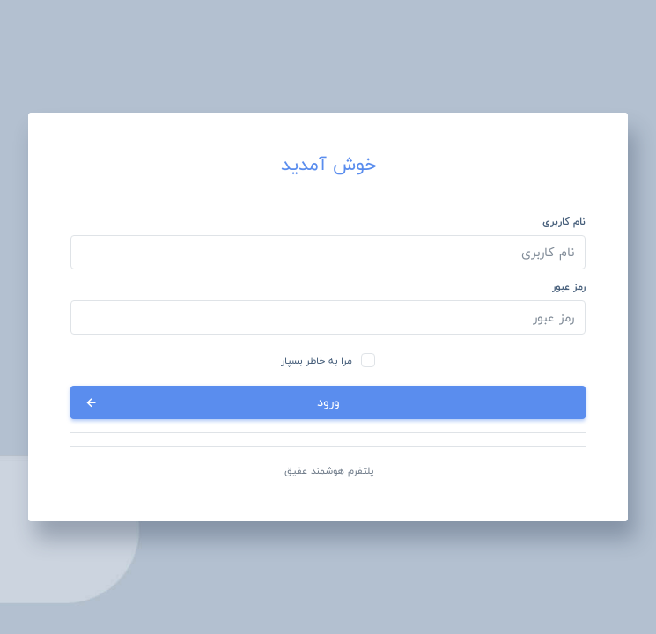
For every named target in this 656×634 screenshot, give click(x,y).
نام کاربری (564, 222)
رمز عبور (569, 287)
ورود (211, 402)
